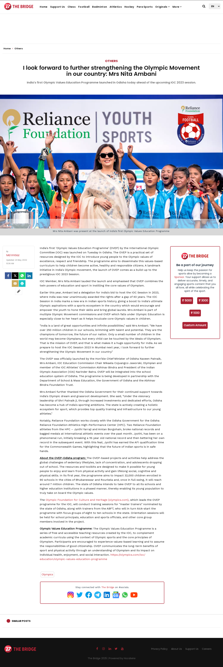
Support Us (57, 7)
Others (111, 61)
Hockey (129, 7)
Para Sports (145, 7)
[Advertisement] (111, 33)
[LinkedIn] (29, 275)
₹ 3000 (203, 300)
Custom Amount (195, 325)
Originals (162, 7)
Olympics (47, 574)
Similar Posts (21, 621)
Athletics (116, 7)
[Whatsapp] (22, 275)
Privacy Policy (159, 649)
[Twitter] (15, 275)
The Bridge (107, 587)
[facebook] (8, 275)
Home (43, 7)
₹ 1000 (195, 313)
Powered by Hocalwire (122, 658)
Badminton (99, 7)
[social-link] (18, 291)
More (177, 7)
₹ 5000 (187, 300)
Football (84, 7)
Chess (72, 7)
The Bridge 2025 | (98, 658)
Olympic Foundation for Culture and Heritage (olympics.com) (87, 499)
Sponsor (179, 277)
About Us (176, 649)
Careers (207, 649)
